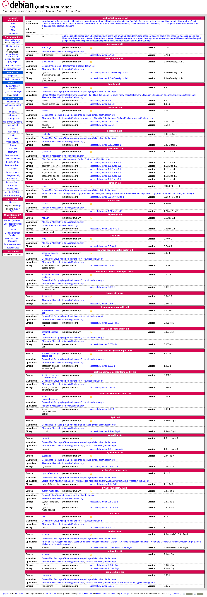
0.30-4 (111, 265)
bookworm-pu (12, 162)
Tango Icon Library (174, 593)
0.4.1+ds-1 (113, 502)
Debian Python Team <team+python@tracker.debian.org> (69, 66)
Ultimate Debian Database (12, 240)
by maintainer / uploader (13, 87)
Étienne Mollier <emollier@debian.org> (175, 193)
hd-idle (127, 36)
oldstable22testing (12, 195)
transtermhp (145, 41)
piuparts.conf (12, 54)
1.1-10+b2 (113, 484)
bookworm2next (12, 165)
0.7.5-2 (111, 55)
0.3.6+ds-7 (113, 467)
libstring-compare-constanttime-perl (160, 38)
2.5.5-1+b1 (113, 122)
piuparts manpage (12, 69)
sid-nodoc (12, 115)
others (113, 593)
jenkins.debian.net (12, 244)
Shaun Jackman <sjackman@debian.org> (61, 193)
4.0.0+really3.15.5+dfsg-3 (120, 547)
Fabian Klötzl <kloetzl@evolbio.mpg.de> (136, 583)
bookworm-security (12, 159)
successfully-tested (98, 55)
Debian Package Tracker (12, 234)
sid (15, 83)
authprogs (67, 36)
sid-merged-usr (13, 118)
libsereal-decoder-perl (83, 38)
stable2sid (12, 185)
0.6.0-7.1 (112, 304)
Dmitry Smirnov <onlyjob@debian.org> (60, 225)
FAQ (13, 30)
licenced (19, 593)
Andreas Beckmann (84, 593)
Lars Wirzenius (50, 593)
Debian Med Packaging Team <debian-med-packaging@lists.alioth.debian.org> (79, 91)
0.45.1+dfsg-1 (114, 145)
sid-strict (13, 112)
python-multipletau (111, 41)
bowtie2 (94, 36)
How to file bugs (12, 40)
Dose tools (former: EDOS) (13, 225)
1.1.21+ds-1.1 (114, 162)
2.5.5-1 (111, 125)
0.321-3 (111, 387)
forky (12, 128)
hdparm (134, 36)
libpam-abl (67, 38)
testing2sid (13, 125)
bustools (103, 36)
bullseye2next (12, 182)
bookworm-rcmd (12, 155)
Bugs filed (12, 76)
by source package (12, 91)
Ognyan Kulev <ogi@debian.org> (126, 95)
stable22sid (12, 189)
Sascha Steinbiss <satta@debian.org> (91, 542)
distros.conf (12, 56)
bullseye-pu (12, 179)
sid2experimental (13, 105)
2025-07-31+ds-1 (116, 197)
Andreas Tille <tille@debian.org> (94, 95)
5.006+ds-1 (113, 323)
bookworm (13, 152)
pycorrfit (70, 41)
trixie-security (12, 142)
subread (135, 41)
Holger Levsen (101, 593)
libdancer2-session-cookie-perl (185, 36)
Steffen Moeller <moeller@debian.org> (60, 95)
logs (18, 59)
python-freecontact (93, 41)
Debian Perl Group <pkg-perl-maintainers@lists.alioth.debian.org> (73, 259)
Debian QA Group (12, 220)
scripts (8, 59)
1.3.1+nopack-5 (115, 449)
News (12, 27)
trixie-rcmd (13, 138)
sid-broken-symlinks (12, 122)
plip (64, 41)
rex (121, 41)
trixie (12, 135)
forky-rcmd (13, 132)
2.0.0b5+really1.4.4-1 (118, 72)
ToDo (12, 211)
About (12, 23)
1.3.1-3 (111, 101)
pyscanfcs (79, 41)
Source (12, 202)
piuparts (6, 593)
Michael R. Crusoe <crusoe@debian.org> (130, 542)
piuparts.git (125, 593)
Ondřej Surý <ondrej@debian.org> (94, 159)
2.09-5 (111, 586)
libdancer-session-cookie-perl (156, 36)
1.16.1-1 (112, 527)
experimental (13, 102)
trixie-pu (12, 145)
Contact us (13, 33)
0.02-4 (111, 409)
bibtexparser (78, 36)
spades (127, 41)
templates (15, 43)
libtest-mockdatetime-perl (189, 38)
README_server (13, 66)
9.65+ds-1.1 (113, 229)
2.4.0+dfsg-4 (114, 431)
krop (140, 36)
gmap (120, 36)
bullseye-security (12, 175)
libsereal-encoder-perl (104, 38)
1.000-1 (111, 366)
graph (15, 95)
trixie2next (13, 148)
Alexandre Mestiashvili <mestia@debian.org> (63, 52)
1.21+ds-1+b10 (115, 211)
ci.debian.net (13, 248)
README (12, 62)
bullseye (13, 169)
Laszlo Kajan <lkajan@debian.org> (58, 481)
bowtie (88, 36)
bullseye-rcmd (12, 172)
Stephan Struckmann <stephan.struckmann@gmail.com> (170, 95)
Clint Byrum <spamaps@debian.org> (59, 159)
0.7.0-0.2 (112, 246)
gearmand (112, 36)
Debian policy (12, 46)
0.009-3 (111, 287)
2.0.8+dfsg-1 (114, 565)
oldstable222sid (12, 192)
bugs (18, 206)
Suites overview (12, 79)
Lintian (12, 229)
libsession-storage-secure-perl (129, 38)
